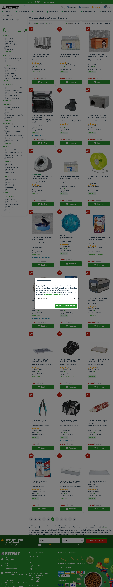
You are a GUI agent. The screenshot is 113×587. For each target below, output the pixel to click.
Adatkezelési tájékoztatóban (53, 294)
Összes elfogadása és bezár (66, 305)
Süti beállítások (42, 298)
